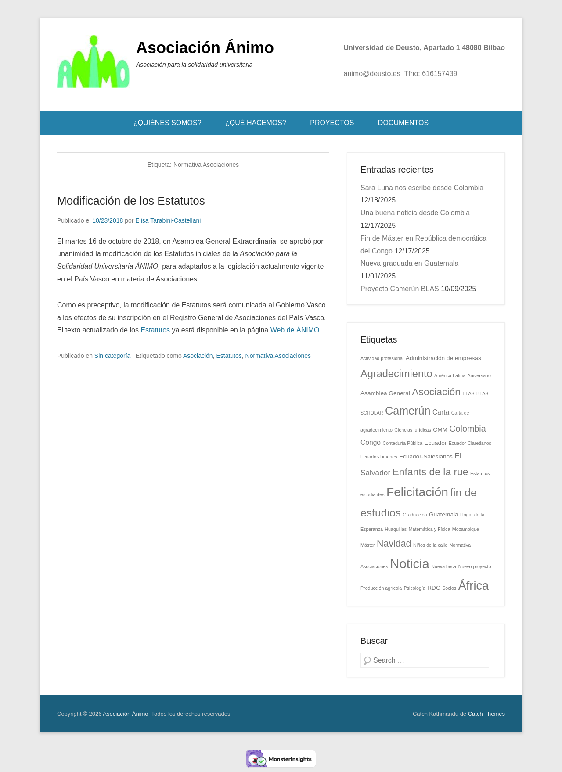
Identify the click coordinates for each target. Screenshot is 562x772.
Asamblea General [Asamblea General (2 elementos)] (385, 393)
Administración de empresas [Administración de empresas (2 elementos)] (443, 358)
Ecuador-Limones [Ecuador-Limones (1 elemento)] (378, 456)
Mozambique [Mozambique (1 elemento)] (465, 529)
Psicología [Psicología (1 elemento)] (414, 588)
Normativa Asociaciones (278, 355)
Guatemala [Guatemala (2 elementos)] (443, 514)
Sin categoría (112, 355)
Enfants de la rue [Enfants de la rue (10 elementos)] (430, 471)
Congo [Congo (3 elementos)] (370, 442)
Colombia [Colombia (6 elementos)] (467, 428)
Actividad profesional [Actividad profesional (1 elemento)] (381, 358)
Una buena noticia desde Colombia (415, 212)
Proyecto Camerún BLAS (399, 288)
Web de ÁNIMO (295, 330)
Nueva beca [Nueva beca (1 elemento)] (443, 566)
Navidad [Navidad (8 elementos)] (394, 543)
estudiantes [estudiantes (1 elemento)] (372, 494)
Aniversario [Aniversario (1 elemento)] (479, 375)
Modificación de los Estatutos (131, 200)
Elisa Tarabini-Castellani (168, 220)
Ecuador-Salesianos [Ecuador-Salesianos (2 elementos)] (426, 456)
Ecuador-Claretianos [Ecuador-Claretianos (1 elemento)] (470, 443)
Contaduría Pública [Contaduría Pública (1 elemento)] (402, 443)
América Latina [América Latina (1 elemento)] (449, 375)
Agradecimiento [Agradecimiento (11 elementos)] (396, 373)
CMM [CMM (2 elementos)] (440, 429)
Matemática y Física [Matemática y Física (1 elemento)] (429, 529)
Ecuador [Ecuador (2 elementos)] (436, 443)
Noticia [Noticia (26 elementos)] (409, 563)
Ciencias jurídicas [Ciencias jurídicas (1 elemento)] (412, 430)
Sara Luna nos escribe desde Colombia (421, 187)
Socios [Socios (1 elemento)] (449, 588)
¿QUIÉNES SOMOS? (167, 122)
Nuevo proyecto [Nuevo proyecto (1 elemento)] (474, 566)
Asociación (198, 355)
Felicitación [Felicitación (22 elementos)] (417, 492)
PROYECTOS (332, 122)
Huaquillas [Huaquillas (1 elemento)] (396, 529)
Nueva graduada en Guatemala (409, 263)
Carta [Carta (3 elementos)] (440, 412)
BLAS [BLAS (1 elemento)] (468, 393)
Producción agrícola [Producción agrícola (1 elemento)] (381, 588)
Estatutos (155, 330)
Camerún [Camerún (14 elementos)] (408, 410)
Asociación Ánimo (205, 48)
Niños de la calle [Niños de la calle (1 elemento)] (430, 545)
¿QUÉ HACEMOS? (255, 122)
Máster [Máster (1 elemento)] (367, 545)
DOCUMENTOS (403, 122)
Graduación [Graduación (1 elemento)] (415, 514)
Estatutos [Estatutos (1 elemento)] (480, 473)
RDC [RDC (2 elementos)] (433, 587)
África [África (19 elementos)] (473, 585)
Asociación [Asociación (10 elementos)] (436, 391)
